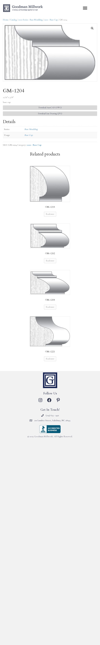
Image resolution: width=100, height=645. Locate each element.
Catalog (13, 19)
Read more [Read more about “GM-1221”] (50, 359)
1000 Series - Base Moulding (30, 19)
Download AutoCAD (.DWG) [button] (50, 107)
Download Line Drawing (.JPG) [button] (50, 113)
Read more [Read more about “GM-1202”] (50, 260)
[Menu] (85, 8)
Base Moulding (31, 129)
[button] (92, 28)
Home (5, 19)
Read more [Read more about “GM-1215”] (50, 214)
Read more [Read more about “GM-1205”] (50, 307)
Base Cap (28, 135)
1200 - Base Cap (51, 19)
